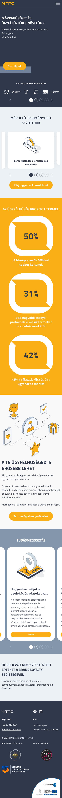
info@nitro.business (11, 729)
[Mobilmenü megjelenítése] (58, 3)
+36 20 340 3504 (9, 724)
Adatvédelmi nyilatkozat (12, 743)
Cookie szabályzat (40, 743)
